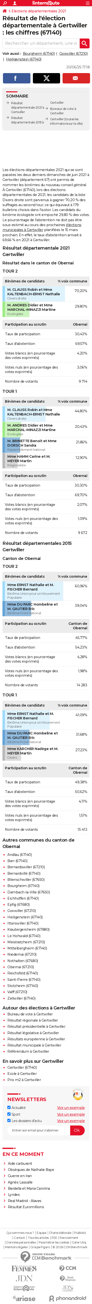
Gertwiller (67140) (22, 1067)
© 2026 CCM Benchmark (70, 1247)
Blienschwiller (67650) (25, 879)
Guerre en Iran (20, 1176)
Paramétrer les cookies (54, 1242)
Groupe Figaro (40, 1247)
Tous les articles (38, 1238)
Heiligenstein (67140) (23, 59)
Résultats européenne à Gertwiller (36, 1039)
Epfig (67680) (18, 904)
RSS (54, 1238)
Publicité (80, 1233)
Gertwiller (57, 119)
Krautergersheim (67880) (28, 929)
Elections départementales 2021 (39, 11)
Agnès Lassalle (20, 1182)
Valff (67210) (17, 992)
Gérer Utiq (79, 1242)
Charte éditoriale (60, 1233)
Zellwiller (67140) (21, 998)
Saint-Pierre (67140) (23, 979)
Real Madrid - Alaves (24, 1201)
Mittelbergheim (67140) (27, 948)
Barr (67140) (17, 861)
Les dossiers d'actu (24, 1121)
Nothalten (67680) (22, 961)
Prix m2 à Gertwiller (24, 1080)
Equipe (41, 1233)
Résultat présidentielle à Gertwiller (36, 1026)
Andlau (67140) (19, 854)
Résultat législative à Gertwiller (33, 1033)
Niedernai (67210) (22, 954)
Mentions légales (16, 1247)
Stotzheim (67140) (22, 986)
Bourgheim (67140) (39, 53)
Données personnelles (21, 1242)
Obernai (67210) (20, 967)
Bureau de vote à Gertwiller (30, 1014)
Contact (19, 1238)
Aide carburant (20, 1163)
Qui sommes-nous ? (20, 1233)
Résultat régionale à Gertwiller (32, 1020)
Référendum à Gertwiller (28, 1051)
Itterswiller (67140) (22, 923)
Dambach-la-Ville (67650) (28, 892)
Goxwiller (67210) (73, 53)
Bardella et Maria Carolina (29, 1188)
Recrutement (69, 1238)
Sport (13, 1114)
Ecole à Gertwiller (22, 1073)
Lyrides (14, 1194)
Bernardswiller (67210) (26, 867)
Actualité (16, 1108)
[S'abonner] (46, 1130)
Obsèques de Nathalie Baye (31, 1169)
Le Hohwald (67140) (23, 936)
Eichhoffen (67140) (23, 898)
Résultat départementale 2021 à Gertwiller (27, 107)
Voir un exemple (71, 1108)
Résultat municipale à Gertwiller (34, 1045)
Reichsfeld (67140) (22, 973)
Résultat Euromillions (26, 1207)
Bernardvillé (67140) (23, 873)
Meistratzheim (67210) (26, 942)
